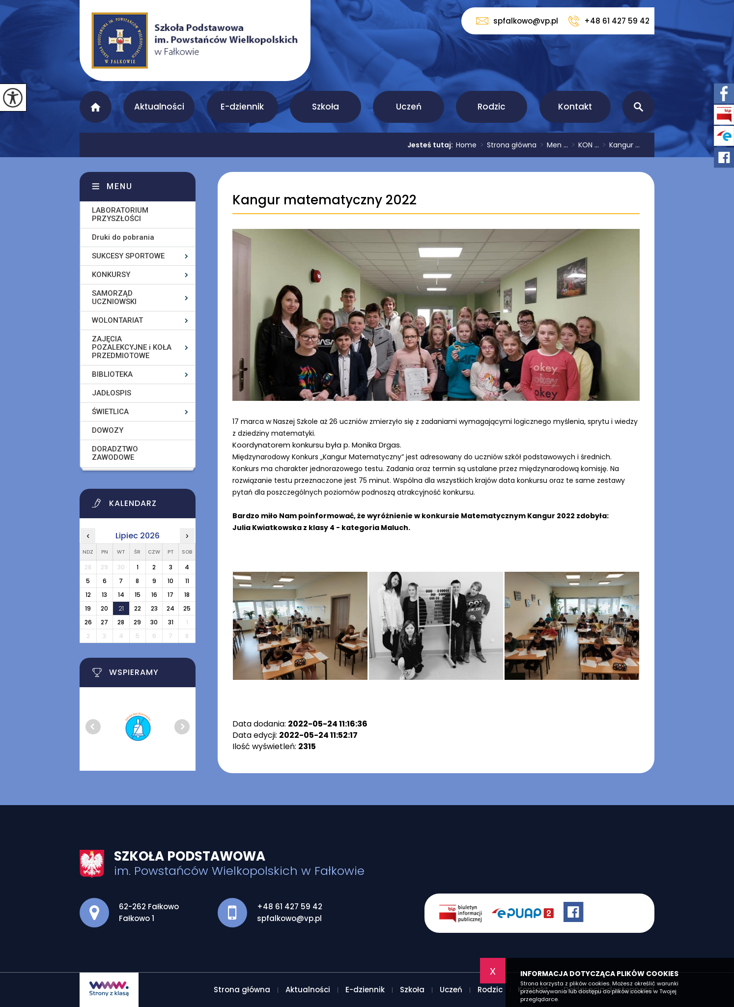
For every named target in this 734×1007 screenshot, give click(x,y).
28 (120, 622)
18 (187, 594)
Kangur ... (619, 144)
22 (137, 608)
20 (104, 608)
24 (170, 608)
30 (154, 622)
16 (154, 594)
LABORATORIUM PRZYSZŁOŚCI (120, 214)
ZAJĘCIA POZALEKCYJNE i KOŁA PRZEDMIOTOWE (131, 347)
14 (121, 594)
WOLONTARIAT (117, 320)
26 (88, 622)
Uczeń (409, 106)
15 (138, 594)
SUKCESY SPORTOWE (128, 256)
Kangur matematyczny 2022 (324, 200)
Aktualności (159, 106)
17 (170, 594)
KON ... (583, 144)
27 (104, 622)
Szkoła (325, 106)
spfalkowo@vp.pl (517, 21)
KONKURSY (111, 274)
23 (154, 608)
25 (187, 608)
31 (170, 622)
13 (104, 594)
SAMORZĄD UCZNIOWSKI (114, 297)
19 (88, 608)
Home (466, 144)
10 (170, 581)
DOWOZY (107, 430)
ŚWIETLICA (110, 411)
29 (137, 622)
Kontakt (575, 106)
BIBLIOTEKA (112, 374)
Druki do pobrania (123, 237)
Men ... (552, 144)
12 (88, 594)
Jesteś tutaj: (431, 144)
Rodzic (492, 106)
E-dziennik (242, 106)
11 (187, 581)
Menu (120, 186)
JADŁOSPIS (111, 393)
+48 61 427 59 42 (608, 21)
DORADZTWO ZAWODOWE (115, 453)
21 (121, 608)
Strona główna (96, 107)
